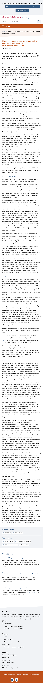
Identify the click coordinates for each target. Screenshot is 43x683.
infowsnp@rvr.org (8, 662)
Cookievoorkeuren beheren (30, 7)
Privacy (14, 674)
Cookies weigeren (22, 10)
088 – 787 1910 (7, 660)
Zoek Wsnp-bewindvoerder (12, 642)
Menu (8, 26)
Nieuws (6, 637)
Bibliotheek (7, 644)
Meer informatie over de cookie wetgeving (30, 3)
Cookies (19, 674)
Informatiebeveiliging (35, 674)
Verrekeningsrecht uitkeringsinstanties (15, 588)
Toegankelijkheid (6, 674)
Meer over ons (8, 624)
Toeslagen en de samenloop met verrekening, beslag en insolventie (21, 574)
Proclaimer (25, 674)
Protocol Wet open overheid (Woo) (14, 629)
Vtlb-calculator (8, 639)
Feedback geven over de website (13, 626)
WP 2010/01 (32, 592)
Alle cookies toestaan (12, 7)
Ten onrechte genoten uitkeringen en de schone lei (19, 558)
